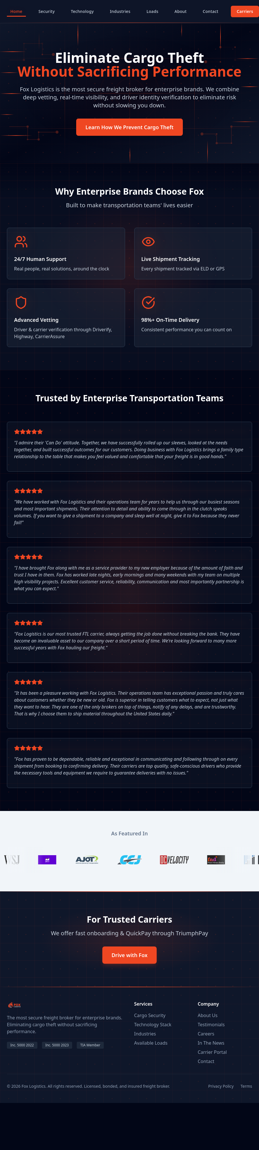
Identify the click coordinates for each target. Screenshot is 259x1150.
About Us (208, 1015)
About (180, 11)
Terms (246, 1086)
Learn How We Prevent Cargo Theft (129, 127)
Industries (120, 11)
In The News (211, 1043)
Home (16, 13)
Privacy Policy (220, 1086)
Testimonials (211, 1024)
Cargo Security (150, 1015)
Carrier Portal (212, 1052)
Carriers (245, 11)
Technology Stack (153, 1024)
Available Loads (151, 1043)
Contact (210, 11)
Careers (206, 1034)
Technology (82, 11)
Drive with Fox (129, 955)
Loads (152, 11)
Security (47, 11)
